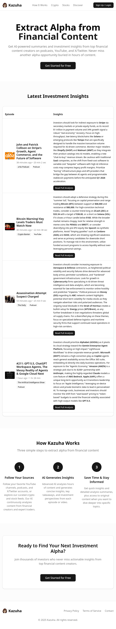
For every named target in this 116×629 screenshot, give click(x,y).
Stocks (65, 5)
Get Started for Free (58, 65)
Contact (109, 610)
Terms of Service (92, 610)
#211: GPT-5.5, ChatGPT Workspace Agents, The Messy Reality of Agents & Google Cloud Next (32, 369)
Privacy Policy (71, 610)
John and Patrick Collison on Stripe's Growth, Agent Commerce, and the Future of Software (29, 151)
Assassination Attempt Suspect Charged (31, 294)
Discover (78, 5)
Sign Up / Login (103, 5)
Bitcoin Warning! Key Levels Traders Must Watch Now (30, 222)
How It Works (39, 5)
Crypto (55, 5)
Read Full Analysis (64, 187)
